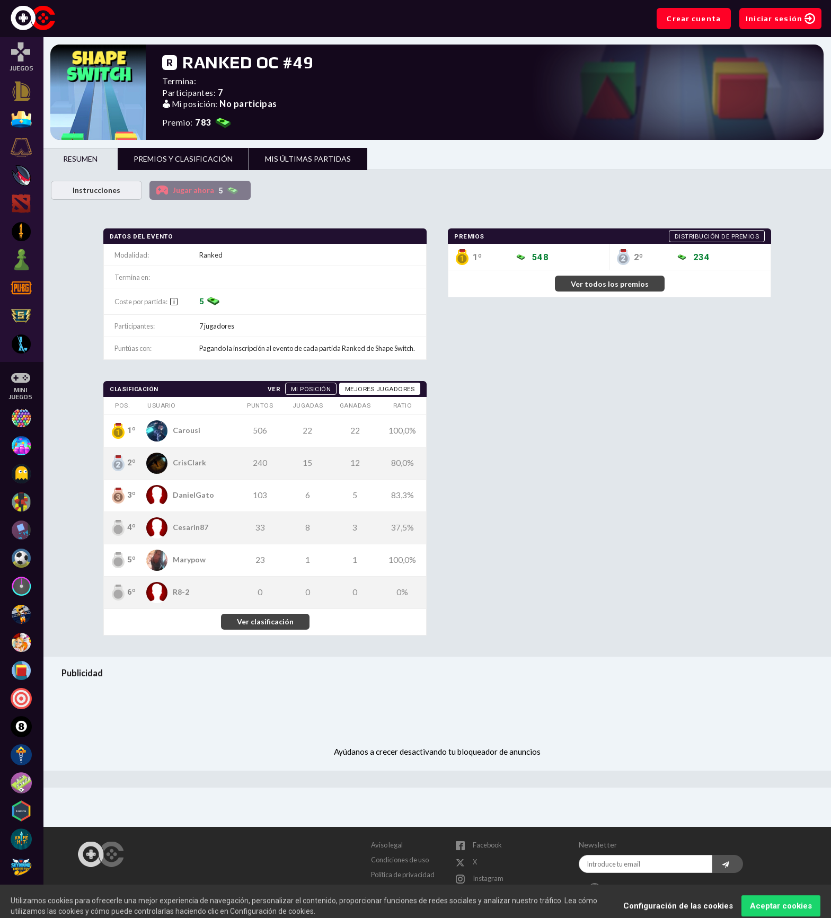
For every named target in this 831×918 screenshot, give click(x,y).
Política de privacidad (403, 874)
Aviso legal (387, 845)
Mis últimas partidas (308, 158)
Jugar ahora (208, 191)
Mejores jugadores (380, 389)
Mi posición (311, 389)
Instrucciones (96, 190)
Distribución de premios (717, 236)
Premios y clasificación (183, 158)
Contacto (384, 889)
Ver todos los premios (610, 283)
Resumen (80, 158)
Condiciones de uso (400, 859)
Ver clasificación (265, 621)
